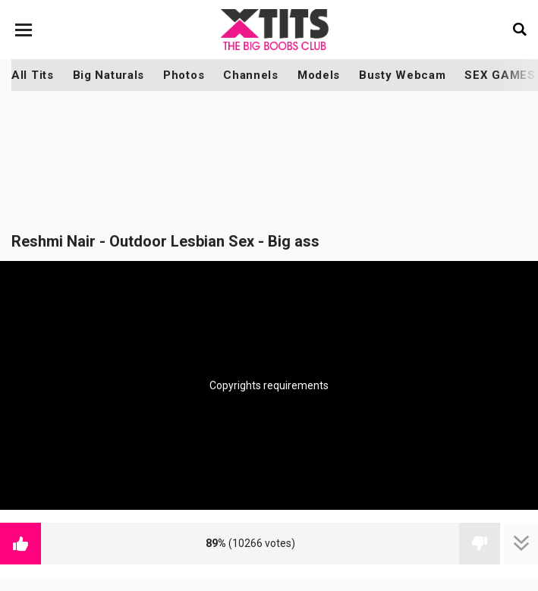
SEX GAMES (499, 75)
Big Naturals (108, 75)
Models (318, 75)
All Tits (32, 75)
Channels (250, 75)
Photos (183, 75)
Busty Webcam (402, 75)
